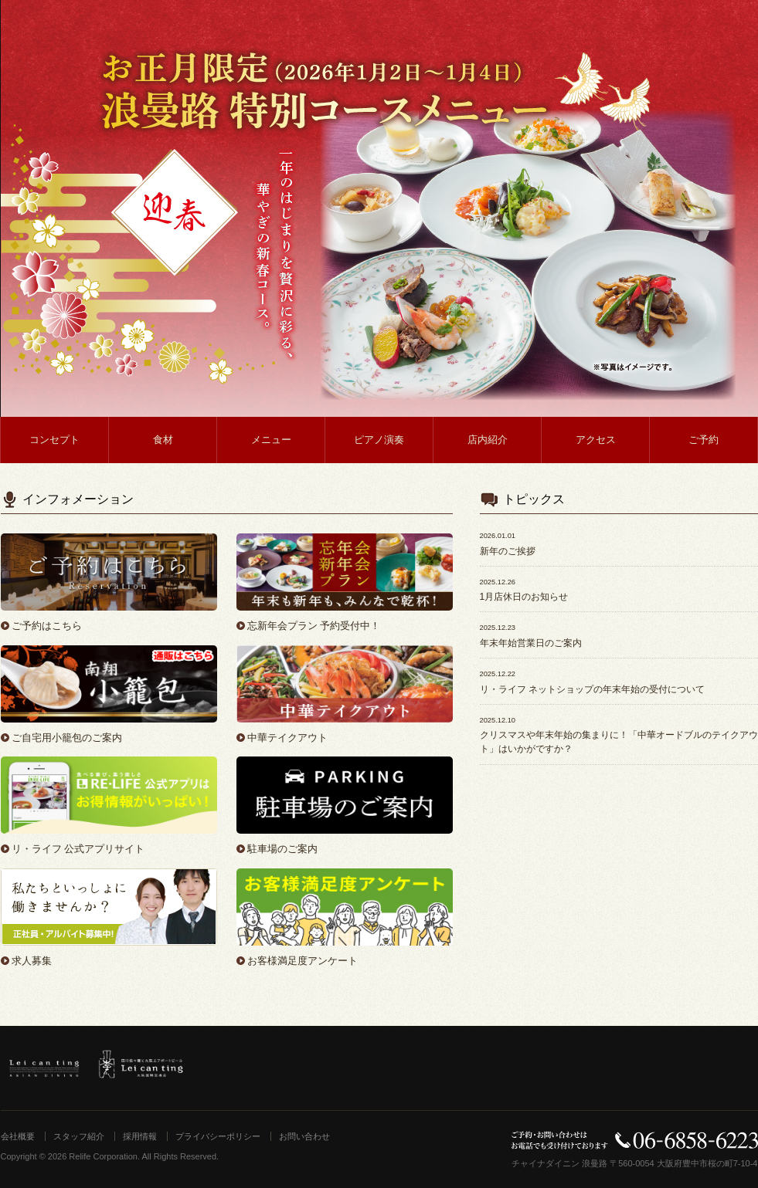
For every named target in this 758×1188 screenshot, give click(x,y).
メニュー (271, 439)
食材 (163, 439)
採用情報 (140, 1136)
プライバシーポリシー (217, 1136)
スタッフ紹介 (78, 1136)
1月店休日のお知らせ (524, 596)
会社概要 (18, 1136)
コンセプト (54, 439)
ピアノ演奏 (379, 439)
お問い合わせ (304, 1136)
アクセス (596, 439)
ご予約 (703, 439)
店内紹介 (487, 439)
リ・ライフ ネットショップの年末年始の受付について (592, 689)
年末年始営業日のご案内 (531, 643)
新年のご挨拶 (507, 551)
